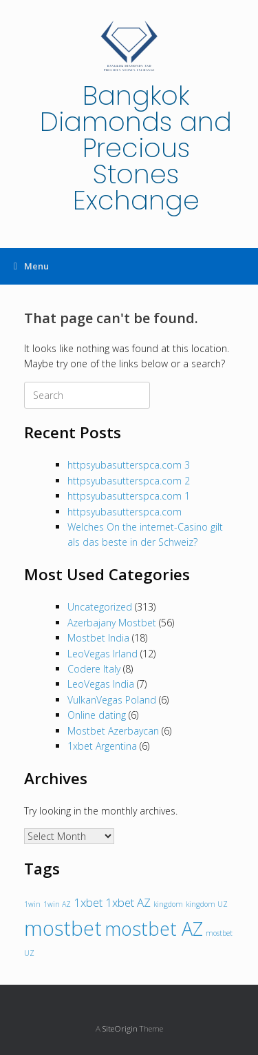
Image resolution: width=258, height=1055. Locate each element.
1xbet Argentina (102, 745)
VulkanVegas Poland (111, 699)
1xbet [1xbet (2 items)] (88, 902)
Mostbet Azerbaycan (113, 730)
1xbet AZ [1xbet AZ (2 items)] (128, 902)
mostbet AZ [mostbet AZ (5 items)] (154, 928)
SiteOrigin (120, 1028)
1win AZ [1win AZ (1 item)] (57, 904)
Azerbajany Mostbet (111, 622)
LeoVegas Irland (102, 653)
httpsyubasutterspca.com (124, 511)
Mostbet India (98, 637)
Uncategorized (99, 606)
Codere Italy (93, 668)
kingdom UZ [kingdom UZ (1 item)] (207, 904)
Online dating (96, 714)
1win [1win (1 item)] (32, 904)
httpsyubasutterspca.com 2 (128, 480)
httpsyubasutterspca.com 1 (128, 495)
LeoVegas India (100, 683)
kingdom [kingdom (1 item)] (168, 904)
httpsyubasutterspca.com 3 (128, 464)
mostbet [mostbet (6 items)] (63, 928)
